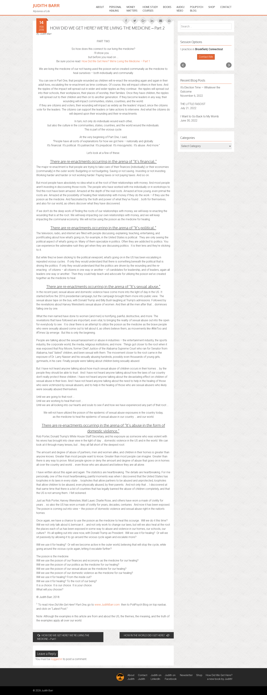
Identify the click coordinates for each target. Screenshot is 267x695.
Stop (207, 60)
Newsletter (186, 675)
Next (229, 65)
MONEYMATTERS (132, 9)
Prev (183, 65)
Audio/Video (181, 9)
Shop (211, 7)
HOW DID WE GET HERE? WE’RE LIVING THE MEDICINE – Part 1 (63, 637)
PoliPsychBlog (196, 9)
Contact (226, 7)
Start (205, 60)
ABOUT (100, 7)
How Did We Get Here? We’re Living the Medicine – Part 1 (116, 61)
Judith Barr (46, 5)
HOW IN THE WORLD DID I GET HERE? (146, 635)
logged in (56, 659)
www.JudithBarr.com (107, 604)
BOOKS (167, 7)
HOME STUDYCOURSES (150, 9)
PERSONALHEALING (115, 9)
